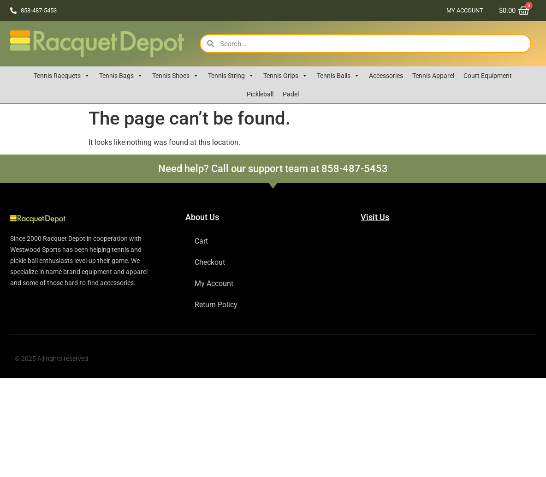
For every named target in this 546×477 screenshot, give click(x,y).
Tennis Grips (285, 75)
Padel (291, 94)
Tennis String (231, 75)
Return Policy (216, 304)
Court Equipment (487, 75)
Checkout (210, 262)
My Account (464, 10)
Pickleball (260, 94)
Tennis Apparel (433, 75)
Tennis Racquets (62, 75)
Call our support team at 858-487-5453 (299, 168)
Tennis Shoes (175, 75)
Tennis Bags (121, 75)
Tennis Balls (338, 75)
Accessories (386, 75)
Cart (201, 241)
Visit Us (375, 217)
